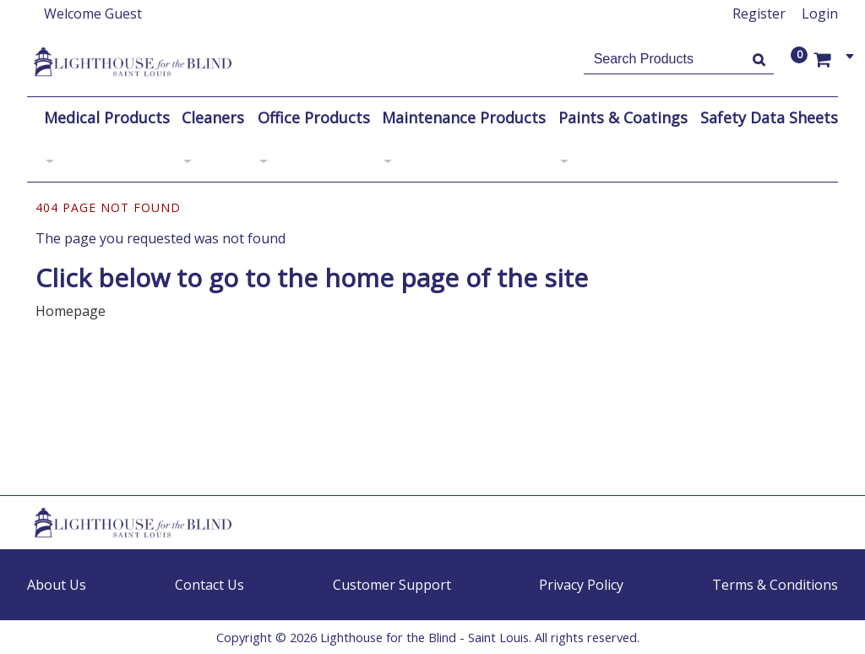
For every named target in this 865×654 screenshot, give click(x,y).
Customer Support (392, 584)
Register (759, 13)
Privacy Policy (581, 584)
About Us (56, 584)
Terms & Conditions (775, 584)
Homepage (70, 311)
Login (820, 13)
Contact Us (209, 584)
